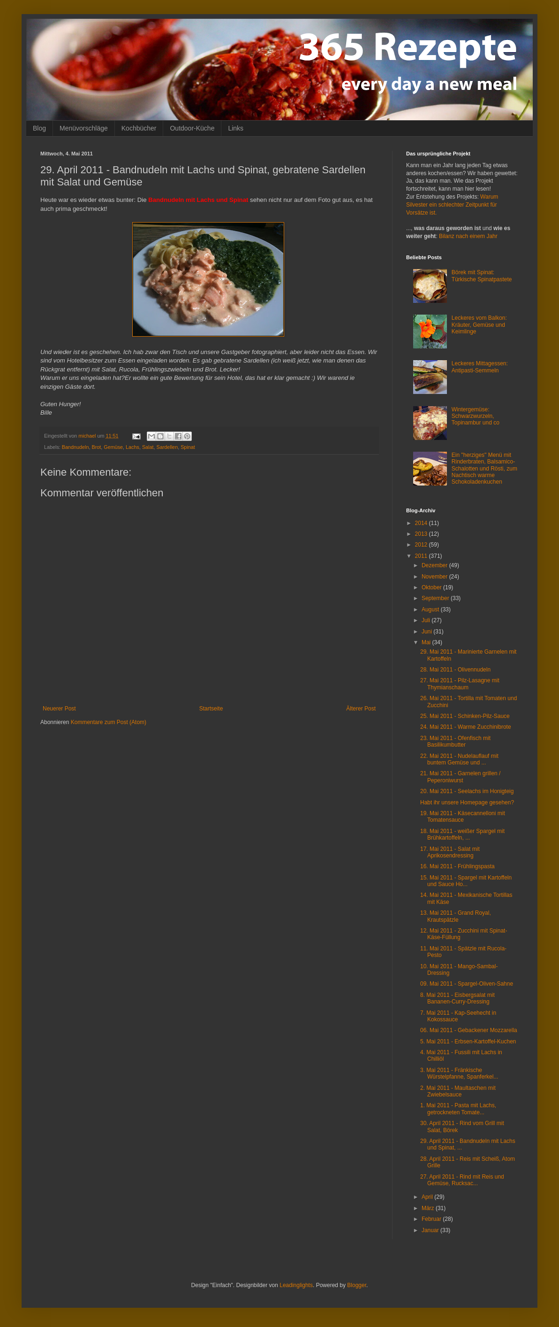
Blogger (356, 1285)
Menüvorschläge (84, 128)
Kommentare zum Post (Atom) (108, 722)
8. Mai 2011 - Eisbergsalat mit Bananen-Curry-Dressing (457, 998)
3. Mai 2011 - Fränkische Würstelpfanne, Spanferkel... (459, 1073)
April (428, 1197)
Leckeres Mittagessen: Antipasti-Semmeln (480, 366)
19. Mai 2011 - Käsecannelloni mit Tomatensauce (462, 816)
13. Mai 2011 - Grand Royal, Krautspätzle (455, 916)
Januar (431, 1230)
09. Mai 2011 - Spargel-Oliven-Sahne (466, 983)
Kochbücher (139, 128)
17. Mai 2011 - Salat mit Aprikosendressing (450, 852)
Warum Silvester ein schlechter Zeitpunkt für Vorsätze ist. (452, 204)
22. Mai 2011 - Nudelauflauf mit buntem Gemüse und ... (459, 759)
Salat (148, 447)
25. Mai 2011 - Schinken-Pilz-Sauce (465, 716)
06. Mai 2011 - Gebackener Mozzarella (468, 1030)
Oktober (432, 587)
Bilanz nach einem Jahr (468, 236)
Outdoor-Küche (192, 128)
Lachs (132, 447)
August (431, 609)
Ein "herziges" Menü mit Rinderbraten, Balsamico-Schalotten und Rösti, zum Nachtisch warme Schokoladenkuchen (484, 469)
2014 (422, 523)
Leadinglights (296, 1285)
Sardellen (167, 447)
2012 (422, 544)
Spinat (188, 447)
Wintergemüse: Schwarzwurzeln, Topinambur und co (475, 416)
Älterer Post (361, 708)
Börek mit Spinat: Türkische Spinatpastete (482, 275)
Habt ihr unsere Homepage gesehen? (467, 802)
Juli (426, 620)
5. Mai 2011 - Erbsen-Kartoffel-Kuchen (468, 1041)
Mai (427, 642)
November (435, 576)
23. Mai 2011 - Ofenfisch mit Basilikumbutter (455, 741)
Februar (432, 1219)
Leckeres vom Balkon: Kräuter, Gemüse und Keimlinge (479, 325)
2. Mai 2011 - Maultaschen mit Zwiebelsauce (458, 1091)
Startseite (211, 708)
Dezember (435, 565)
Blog (39, 128)
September (436, 598)
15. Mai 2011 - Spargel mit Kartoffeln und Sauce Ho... (466, 880)
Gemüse (113, 447)
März (429, 1208)
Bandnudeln (75, 447)
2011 (422, 556)
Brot (96, 447)
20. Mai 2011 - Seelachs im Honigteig (467, 791)
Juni (427, 631)
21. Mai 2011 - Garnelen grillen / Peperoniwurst (460, 776)
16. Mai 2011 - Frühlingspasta (457, 866)
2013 (422, 534)
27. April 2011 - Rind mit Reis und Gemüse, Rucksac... (462, 1180)
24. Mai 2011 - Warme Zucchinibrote (465, 727)
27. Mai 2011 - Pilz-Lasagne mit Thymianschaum (459, 683)
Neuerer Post (59, 708)
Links (235, 128)
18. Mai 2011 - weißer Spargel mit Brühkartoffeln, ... (462, 834)
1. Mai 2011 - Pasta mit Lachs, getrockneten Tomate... (458, 1108)
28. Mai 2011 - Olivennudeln (455, 669)
